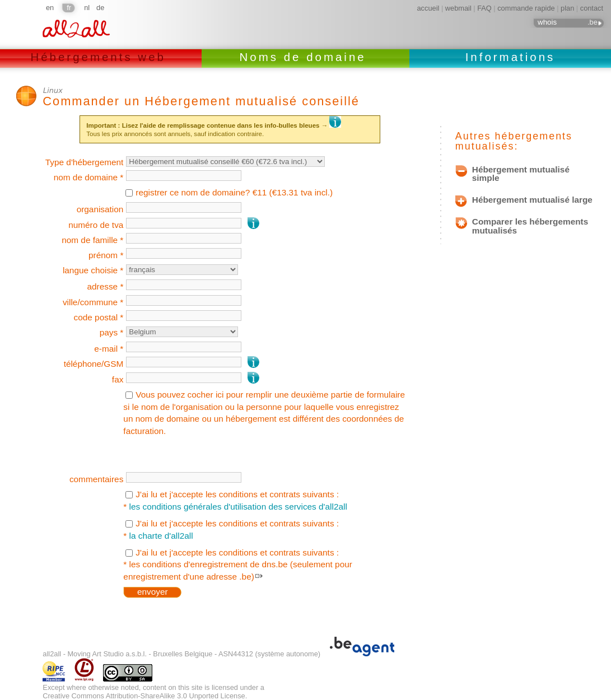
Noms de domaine (306, 56)
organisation (100, 209)
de (100, 7)
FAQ (484, 8)
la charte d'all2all (161, 535)
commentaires (96, 479)
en (50, 7)
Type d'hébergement (84, 162)
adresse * (105, 286)
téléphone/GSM (94, 363)
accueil (428, 8)
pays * (112, 332)
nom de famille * (92, 240)
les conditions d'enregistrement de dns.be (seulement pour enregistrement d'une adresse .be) (237, 570)
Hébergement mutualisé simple (521, 174)
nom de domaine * (89, 177)
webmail (458, 8)
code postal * (99, 317)
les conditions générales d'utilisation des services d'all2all (238, 506)
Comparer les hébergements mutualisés (530, 226)
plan (567, 8)
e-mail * (108, 348)
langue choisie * (93, 270)
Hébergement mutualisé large (532, 199)
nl (87, 7)
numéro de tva (95, 225)
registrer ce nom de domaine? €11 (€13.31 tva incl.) (234, 192)
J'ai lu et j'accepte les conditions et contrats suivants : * (235, 500)
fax (118, 379)
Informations (510, 56)
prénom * (105, 255)
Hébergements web (100, 56)
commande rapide (525, 8)
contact (591, 8)
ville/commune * (93, 302)
